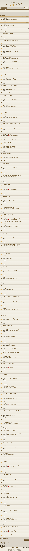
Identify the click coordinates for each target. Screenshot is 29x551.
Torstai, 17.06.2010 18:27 (13, 345)
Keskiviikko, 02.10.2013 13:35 (14, 135)
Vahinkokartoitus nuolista (7, 28)
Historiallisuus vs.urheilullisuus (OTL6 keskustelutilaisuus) (12, 218)
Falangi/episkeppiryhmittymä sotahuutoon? (10, 488)
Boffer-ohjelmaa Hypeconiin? (7, 54)
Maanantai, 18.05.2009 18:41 (14, 411)
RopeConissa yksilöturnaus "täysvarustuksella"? (11, 526)
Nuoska (9, 378)
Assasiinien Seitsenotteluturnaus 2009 (9, 425)
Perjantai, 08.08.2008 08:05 (13, 475)
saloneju (9, 189)
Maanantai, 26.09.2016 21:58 (14, 58)
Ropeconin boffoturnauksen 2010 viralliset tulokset (11, 329)
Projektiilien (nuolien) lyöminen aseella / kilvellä (10, 85)
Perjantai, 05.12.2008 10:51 (14, 447)
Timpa (8, 79)
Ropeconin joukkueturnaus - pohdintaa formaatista (11, 465)
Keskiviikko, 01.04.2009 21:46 (14, 423)
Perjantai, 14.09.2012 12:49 (13, 167)
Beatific (9, 297)
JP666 (8, 426)
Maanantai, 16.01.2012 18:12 (13, 234)
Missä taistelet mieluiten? (7, 138)
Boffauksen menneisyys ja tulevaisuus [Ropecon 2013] (12, 131)
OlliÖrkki (9, 89)
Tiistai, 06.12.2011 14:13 (15, 245)
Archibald (9, 447)
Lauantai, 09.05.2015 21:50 (14, 19)
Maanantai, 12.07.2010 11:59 (14, 336)
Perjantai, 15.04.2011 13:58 (13, 297)
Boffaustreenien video (6, 188)
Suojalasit (4, 74)
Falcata (9, 249)
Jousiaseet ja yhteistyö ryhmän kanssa (9, 496)
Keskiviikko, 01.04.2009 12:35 (13, 426)
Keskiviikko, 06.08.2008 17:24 (13, 479)
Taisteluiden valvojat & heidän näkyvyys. (9, 146)
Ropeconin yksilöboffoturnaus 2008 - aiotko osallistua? (12, 478)
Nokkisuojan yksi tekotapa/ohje (8, 33)
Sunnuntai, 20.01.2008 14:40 (13, 519)
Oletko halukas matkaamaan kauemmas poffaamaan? (12, 123)
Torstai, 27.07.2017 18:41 (15, 51)
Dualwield (4, 277)
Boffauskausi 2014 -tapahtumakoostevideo (10, 102)
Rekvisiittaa (4, 403)
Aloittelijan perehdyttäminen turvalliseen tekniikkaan (11, 244)
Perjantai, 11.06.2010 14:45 (14, 348)
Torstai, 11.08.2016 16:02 (14, 71)
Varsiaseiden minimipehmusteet (8, 92)
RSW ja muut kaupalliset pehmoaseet (9, 457)
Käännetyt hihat (5, 285)
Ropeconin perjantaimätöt (7, 184)
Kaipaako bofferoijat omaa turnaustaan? (9, 530)
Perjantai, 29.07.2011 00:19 (13, 267)
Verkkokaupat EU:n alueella (7, 344)
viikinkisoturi (9, 312)
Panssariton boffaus (6, 257)
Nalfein (8, 390)
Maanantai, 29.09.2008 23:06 (14, 458)
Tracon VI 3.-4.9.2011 (6, 253)
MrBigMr (9, 278)
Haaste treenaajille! (6, 437)
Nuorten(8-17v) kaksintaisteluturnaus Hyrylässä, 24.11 (12, 42)
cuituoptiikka (9, 117)
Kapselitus (9, 226)
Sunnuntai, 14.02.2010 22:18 (13, 367)
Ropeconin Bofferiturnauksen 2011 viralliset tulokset (11, 262)
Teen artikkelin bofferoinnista (8, 422)
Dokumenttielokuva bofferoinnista (8, 363)
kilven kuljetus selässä (6, 356)
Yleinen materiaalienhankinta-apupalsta (9, 393)
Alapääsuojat (5, 335)
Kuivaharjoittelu (5, 233)
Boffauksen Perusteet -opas (7, 82)
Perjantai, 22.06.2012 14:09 (13, 197)
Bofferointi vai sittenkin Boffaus (8, 70)
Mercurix (9, 234)
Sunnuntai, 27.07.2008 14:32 (14, 486)
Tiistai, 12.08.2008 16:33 (13, 466)
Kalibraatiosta (5, 414)
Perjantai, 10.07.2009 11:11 (13, 390)
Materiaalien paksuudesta (7, 450)
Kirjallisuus (4, 127)
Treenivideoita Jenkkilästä (7, 377)
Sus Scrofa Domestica (10, 375)
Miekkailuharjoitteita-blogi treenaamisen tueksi (10, 40)
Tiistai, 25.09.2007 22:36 (14, 523)
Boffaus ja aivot (5, 112)
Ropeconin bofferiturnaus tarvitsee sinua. (10, 386)
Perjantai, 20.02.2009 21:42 (14, 434)
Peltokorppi (9, 36)
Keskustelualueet (4, 7)
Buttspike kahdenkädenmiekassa (8, 160)
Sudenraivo (9, 128)
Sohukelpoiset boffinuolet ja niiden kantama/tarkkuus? (12, 410)
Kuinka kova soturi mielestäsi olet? (8, 382)
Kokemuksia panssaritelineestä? (8, 446)
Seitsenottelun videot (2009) (7, 347)
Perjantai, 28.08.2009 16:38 (13, 378)
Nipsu (8, 489)
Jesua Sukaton (9, 51)
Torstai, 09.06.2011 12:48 (12, 282)
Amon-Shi (9, 443)
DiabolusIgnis (9, 61)
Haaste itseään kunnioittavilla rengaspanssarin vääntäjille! (12, 433)
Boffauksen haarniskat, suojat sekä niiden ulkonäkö (11, 60)
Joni (8, 357)
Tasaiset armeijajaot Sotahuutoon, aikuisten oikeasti (11, 50)
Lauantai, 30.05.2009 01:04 (13, 404)
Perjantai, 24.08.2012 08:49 (14, 180)
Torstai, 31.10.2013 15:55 (14, 128)
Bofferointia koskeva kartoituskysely (9, 156)
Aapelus (9, 519)
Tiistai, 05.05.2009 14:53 (12, 415)
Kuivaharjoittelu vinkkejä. (7, 266)
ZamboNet (9, 135)
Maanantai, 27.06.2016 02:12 (13, 79)
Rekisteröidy (7, 9)
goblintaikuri (9, 71)
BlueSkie (9, 345)
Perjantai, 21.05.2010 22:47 (12, 357)
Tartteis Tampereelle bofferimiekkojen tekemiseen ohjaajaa (13, 288)
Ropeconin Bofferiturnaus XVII (8, 248)
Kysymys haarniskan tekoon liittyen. (9, 366)
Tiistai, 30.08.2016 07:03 (14, 61)
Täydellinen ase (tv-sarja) (7, 359)
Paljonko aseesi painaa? (7, 505)
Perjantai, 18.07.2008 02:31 (13, 489)
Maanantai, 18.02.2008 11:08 (13, 510)
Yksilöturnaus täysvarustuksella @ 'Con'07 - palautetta (12, 522)
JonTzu (9, 167)
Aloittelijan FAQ (5, 18)
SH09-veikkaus (5, 485)
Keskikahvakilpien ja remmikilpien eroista (10, 273)
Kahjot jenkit (5, 374)
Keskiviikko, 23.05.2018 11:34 (12, 46)
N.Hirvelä (9, 211)
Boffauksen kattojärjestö (7, 153)
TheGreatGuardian (10, 43)
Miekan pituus (5, 461)
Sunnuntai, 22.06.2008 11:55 (13, 497)
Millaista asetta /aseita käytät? (8, 292)
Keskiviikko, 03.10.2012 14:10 (14, 164)
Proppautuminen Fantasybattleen (8, 442)
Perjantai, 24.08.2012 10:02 (14, 176)
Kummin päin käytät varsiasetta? (8, 318)
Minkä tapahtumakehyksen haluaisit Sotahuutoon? (11, 340)
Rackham (9, 157)
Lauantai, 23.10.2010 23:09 (15, 319)
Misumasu (9, 387)
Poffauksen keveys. (6, 149)
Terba (8, 139)
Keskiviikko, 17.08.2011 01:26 (12, 258)
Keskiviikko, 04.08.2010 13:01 (14, 330)
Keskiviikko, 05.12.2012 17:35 (14, 157)
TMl (8, 415)
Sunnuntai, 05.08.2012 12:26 (14, 189)
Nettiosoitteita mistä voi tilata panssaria (9, 397)
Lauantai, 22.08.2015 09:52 (12, 96)
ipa (8, 46)
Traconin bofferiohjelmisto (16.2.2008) (9, 509)
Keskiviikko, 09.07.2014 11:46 (13, 109)
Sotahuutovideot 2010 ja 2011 (8, 192)
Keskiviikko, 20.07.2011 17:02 (14, 270)
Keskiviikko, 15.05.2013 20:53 (13, 147)
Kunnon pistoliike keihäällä (7, 199)
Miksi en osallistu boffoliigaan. (8, 120)
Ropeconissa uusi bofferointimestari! (9, 333)
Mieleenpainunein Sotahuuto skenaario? (9, 240)
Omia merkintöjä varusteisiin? (8, 389)
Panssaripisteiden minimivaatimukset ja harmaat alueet (12, 296)
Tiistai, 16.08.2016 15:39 (15, 68)
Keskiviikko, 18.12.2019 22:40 (14, 36)
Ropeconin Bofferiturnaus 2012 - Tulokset (10, 179)
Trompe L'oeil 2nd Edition (7, 401)
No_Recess (9, 330)
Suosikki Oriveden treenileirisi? (8, 236)
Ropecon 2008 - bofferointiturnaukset (9, 482)
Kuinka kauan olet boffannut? (8, 518)
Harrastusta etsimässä (6, 196)
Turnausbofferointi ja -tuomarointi (8, 214)
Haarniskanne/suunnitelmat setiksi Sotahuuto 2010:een (12, 352)
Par (8, 258)
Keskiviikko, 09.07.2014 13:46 (14, 106)
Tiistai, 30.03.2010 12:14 (14, 443)
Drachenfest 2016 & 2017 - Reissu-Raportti (10, 48)
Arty (11, 549)
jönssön (9, 197)
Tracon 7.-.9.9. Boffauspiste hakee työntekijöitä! (11, 45)
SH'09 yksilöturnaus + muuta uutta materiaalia (10, 304)
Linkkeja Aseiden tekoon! (7, 474)
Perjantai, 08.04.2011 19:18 (14, 301)
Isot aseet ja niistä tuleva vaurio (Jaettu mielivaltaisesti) (12, 175)
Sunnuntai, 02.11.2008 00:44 (13, 454)
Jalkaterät (4, 315)
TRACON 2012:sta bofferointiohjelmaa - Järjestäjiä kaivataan (13, 210)
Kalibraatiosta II (5, 225)
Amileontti (9, 99)
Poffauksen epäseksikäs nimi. (7, 142)
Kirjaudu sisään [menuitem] (26, 8)
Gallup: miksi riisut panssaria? (8, 325)
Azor (8, 404)
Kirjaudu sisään (3, 9)
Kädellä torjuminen (6, 371)
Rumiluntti (9, 506)
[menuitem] (24, 8)
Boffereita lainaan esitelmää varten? (9, 207)
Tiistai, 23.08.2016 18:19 (12, 25)
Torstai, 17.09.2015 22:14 (14, 29)
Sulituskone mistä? (6, 493)
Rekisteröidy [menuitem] (27, 8)
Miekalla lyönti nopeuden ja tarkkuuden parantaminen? (12, 78)
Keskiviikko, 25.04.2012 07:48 (15, 208)
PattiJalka (9, 200)
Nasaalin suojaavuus (6, 105)
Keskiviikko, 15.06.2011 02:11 (13, 278)
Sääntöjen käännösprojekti (7, 108)
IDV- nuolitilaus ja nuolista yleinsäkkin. (9, 514)
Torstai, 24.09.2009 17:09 (17, 375)
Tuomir (8, 497)
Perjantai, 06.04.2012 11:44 (14, 211)
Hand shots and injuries (7, 57)
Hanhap (9, 475)
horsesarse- (9, 336)
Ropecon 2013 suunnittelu (7, 134)
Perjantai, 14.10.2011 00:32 (13, 249)
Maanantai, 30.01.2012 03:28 (14, 226)
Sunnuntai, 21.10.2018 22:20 (16, 43)
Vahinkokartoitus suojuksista (7, 95)
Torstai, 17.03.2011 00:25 (14, 312)
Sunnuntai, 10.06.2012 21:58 (14, 200)
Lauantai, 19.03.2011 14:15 (14, 309)
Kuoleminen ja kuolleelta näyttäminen (9, 64)
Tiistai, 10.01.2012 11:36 (13, 237)
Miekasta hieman (5, 407)
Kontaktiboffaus (5, 35)
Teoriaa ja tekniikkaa (6, 163)
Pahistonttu (9, 29)
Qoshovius (9, 348)
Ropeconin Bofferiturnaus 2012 (8, 204)
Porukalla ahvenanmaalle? (7, 419)
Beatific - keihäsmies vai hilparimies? (9, 430)
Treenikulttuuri (5, 308)
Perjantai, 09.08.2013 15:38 (13, 139)
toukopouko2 (9, 434)
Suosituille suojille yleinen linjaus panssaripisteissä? (11, 269)
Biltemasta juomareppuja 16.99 (8, 311)
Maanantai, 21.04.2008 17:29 (14, 506)
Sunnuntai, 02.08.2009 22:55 (14, 387)
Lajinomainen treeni (6, 67)
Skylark (9, 109)
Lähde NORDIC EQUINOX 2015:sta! (8, 98)
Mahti (8, 147)
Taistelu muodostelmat (6, 453)
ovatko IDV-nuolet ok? (6, 281)
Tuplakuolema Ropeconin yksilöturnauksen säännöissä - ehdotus (13, 534)
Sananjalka (9, 19)
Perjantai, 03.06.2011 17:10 (14, 289)
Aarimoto (9, 164)
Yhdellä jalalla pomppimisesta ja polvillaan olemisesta (12, 221)
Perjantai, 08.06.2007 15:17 (14, 531)
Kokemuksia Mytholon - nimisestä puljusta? (10, 300)
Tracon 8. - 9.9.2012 (6, 171)
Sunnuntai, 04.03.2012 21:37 (14, 219)
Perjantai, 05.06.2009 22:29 (13, 398)
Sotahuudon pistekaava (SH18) (8, 88)
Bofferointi (2, 13)
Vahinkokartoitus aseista (7, 24)
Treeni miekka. (5, 166)
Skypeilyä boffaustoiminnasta (8, 116)
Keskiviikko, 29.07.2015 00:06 (14, 99)
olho (8, 25)
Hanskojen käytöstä (6, 230)
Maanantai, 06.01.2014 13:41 (14, 117)
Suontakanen (9, 208)
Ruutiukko (9, 301)
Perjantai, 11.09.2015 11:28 (13, 89)
